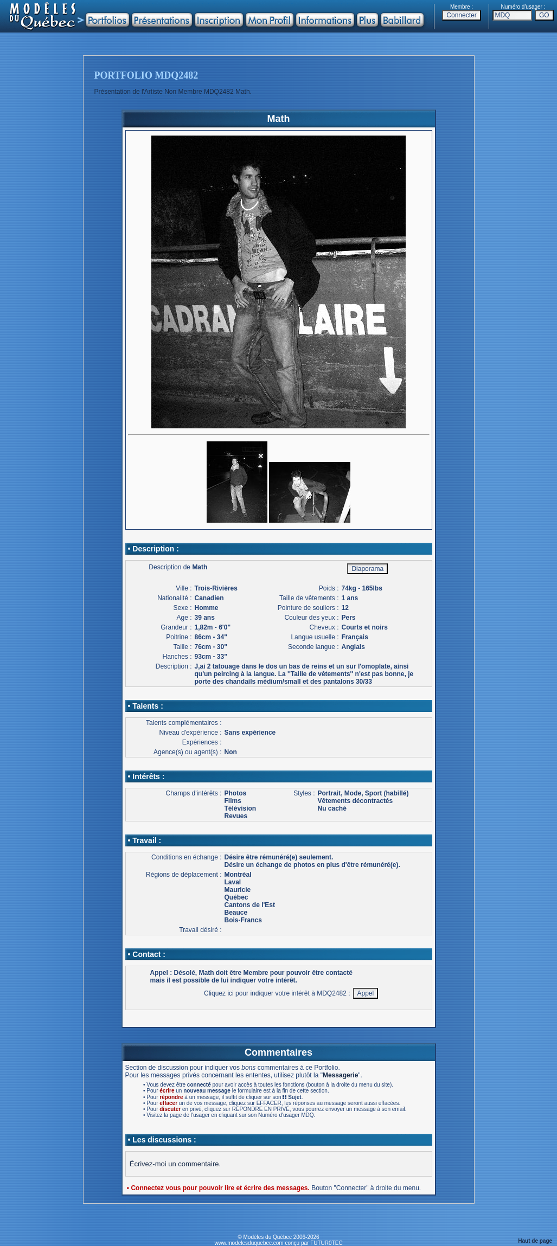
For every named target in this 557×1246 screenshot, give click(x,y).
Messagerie (340, 1075)
